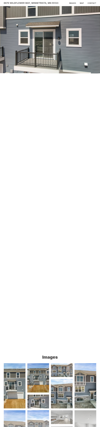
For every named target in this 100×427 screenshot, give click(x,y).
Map (82, 3)
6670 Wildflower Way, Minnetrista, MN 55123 (31, 3)
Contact (92, 3)
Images (72, 3)
